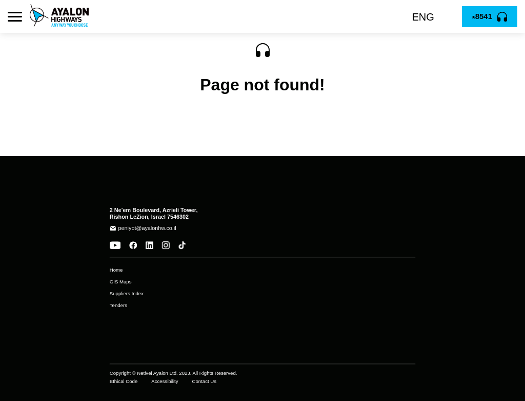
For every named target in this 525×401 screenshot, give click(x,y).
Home (116, 270)
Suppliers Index (127, 293)
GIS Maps (121, 281)
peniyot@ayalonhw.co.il (147, 228)
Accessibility (164, 381)
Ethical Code (123, 381)
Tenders (118, 305)
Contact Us (204, 381)
